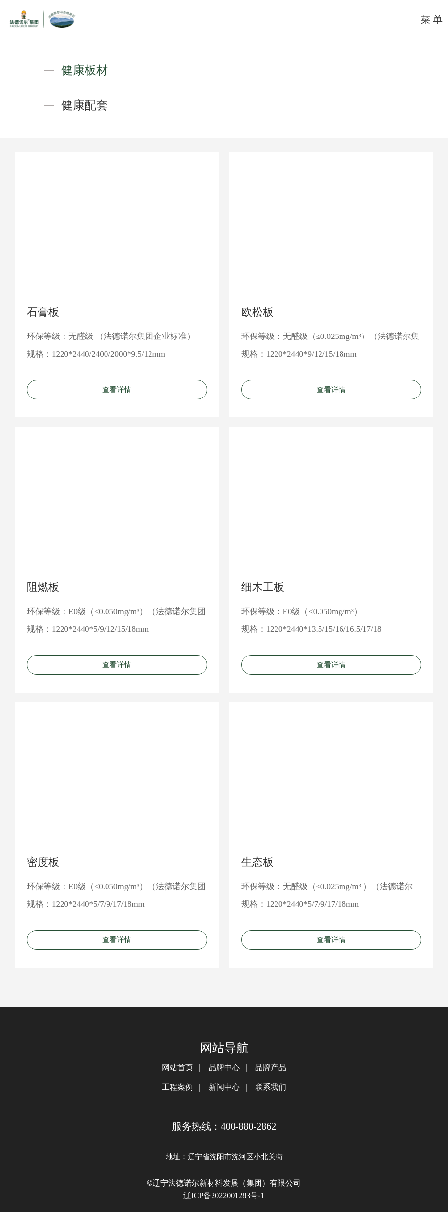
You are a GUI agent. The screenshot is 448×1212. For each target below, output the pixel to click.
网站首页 (177, 1067)
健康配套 (84, 105)
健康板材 (84, 70)
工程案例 (177, 1087)
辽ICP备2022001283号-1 (223, 1196)
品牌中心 (224, 1067)
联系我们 (270, 1087)
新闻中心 (224, 1087)
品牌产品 (270, 1067)
